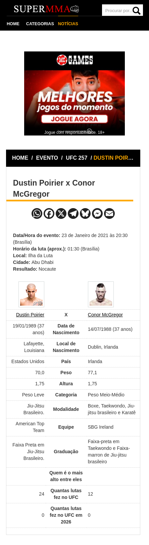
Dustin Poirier (30, 314)
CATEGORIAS (40, 24)
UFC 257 (77, 158)
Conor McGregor (105, 314)
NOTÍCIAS (68, 24)
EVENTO (47, 158)
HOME (13, 24)
